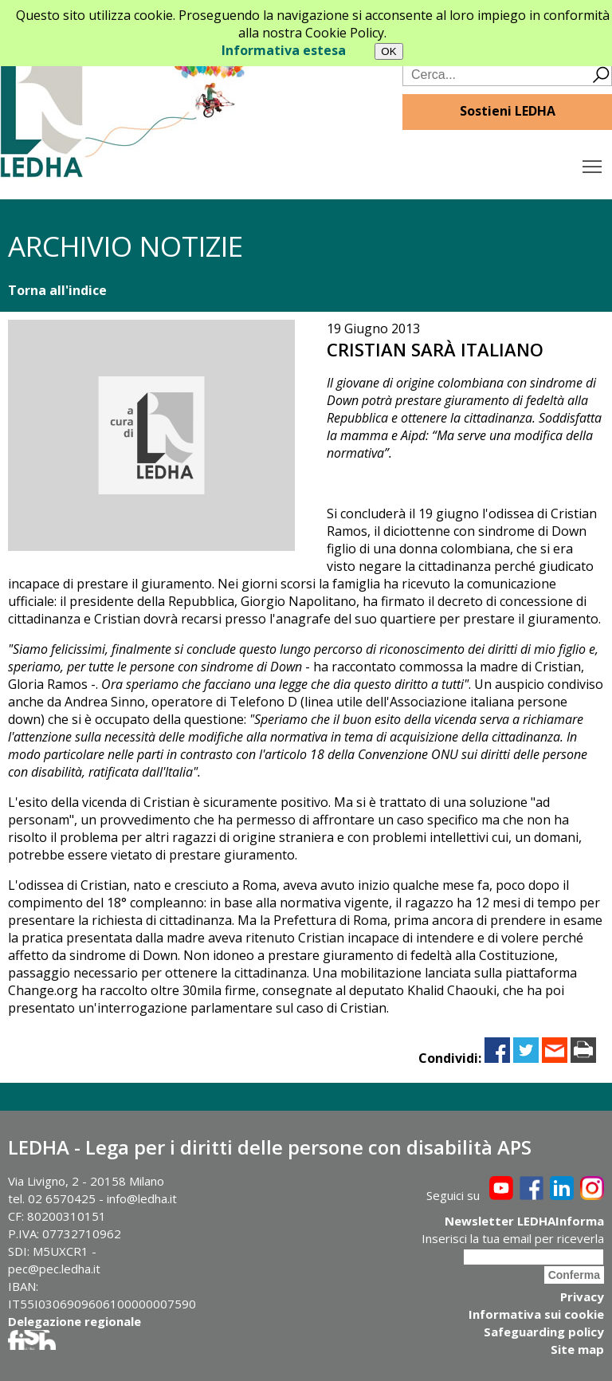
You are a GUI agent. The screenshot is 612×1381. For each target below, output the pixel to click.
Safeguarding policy (544, 1332)
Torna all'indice (57, 290)
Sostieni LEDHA (507, 111)
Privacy (582, 1296)
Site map (577, 1349)
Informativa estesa (284, 50)
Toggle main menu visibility (593, 162)
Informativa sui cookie (536, 1314)
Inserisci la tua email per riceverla (513, 1238)
